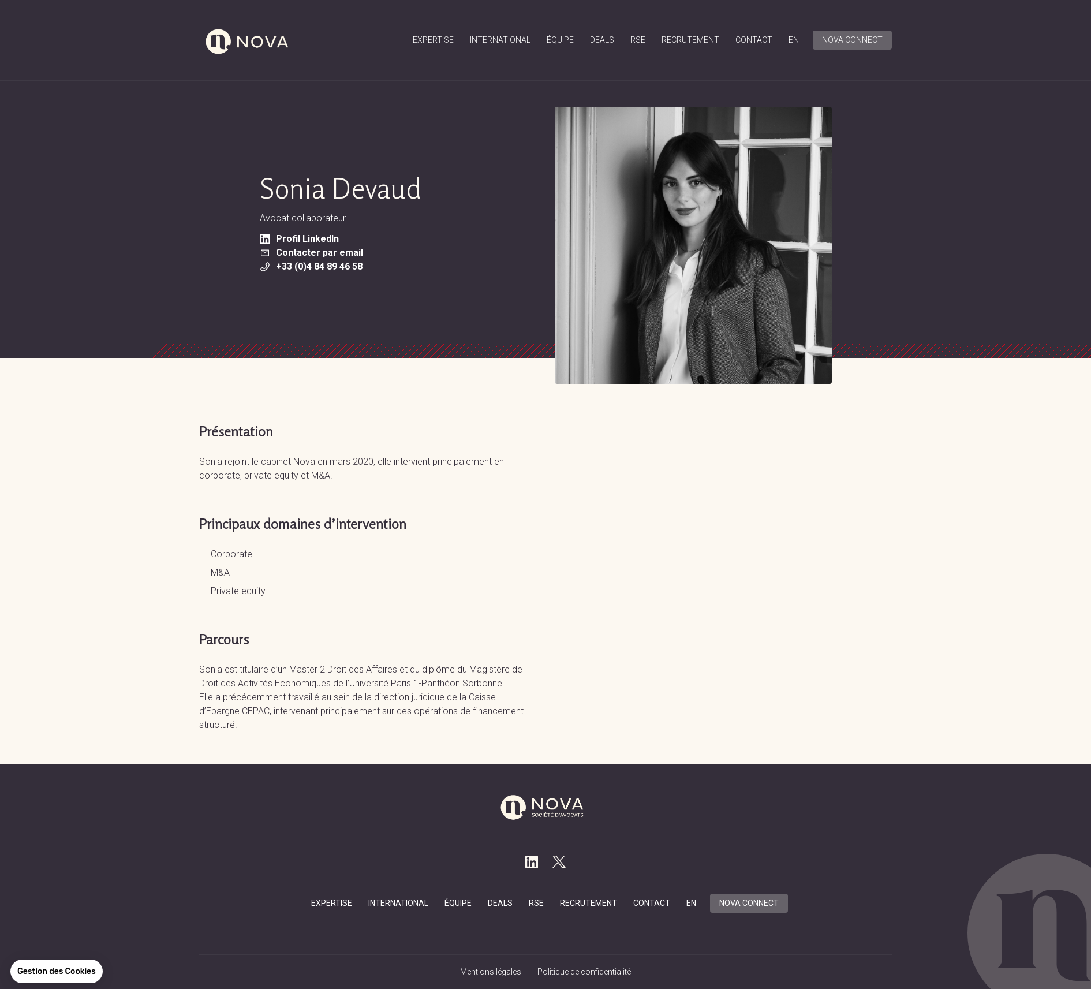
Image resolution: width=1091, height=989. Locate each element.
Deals (602, 39)
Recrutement (690, 39)
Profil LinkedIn (299, 239)
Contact (753, 39)
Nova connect (852, 39)
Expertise (433, 39)
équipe (560, 39)
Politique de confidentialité (584, 971)
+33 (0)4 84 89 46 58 (311, 266)
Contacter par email (311, 252)
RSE (637, 39)
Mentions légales (490, 971)
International (500, 39)
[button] (56, 972)
